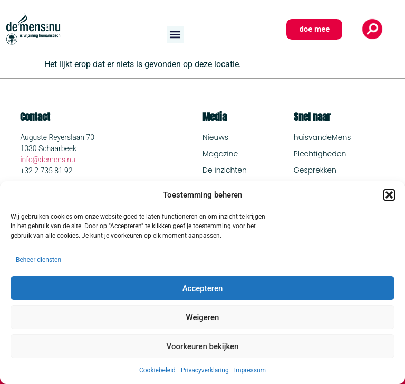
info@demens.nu (47, 159)
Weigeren (202, 317)
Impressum (250, 370)
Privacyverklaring (205, 370)
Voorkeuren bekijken (203, 346)
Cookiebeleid (157, 370)
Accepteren (202, 288)
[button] (389, 195)
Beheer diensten (38, 260)
